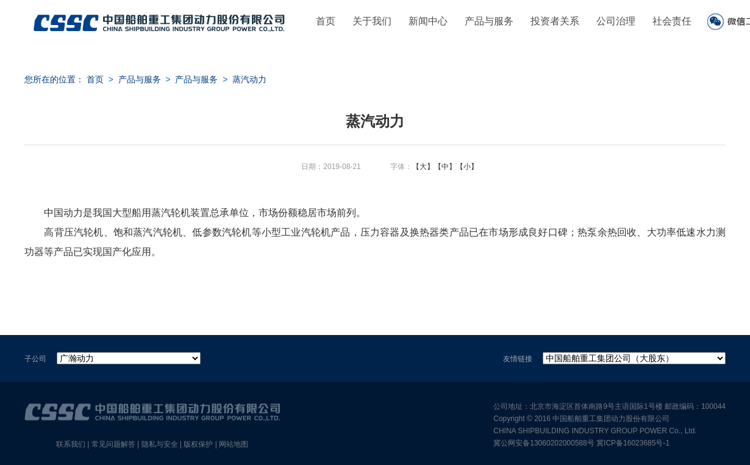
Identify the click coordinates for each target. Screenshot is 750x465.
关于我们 (371, 21)
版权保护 (198, 444)
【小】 (467, 166)
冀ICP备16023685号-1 (633, 443)
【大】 (423, 166)
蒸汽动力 (249, 79)
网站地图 (233, 444)
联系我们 (70, 444)
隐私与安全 (159, 444)
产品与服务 (489, 21)
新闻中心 (428, 21)
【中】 (445, 166)
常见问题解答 (113, 444)
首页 (325, 21)
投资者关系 (554, 21)
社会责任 (671, 21)
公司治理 (615, 21)
